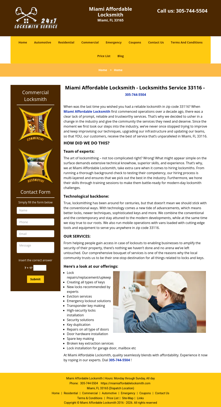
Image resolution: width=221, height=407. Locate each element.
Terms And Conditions (187, 42)
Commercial (90, 42)
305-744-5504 (192, 10)
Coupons (135, 42)
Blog (120, 56)
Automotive (42, 42)
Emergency (114, 42)
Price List (103, 56)
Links (140, 398)
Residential (66, 42)
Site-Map (128, 398)
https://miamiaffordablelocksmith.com (125, 383)
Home (23, 42)
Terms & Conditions (89, 398)
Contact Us (156, 42)
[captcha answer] (39, 268)
